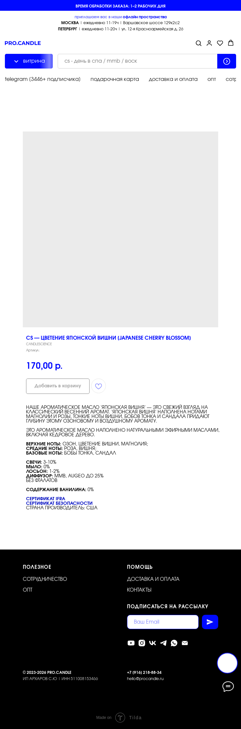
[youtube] (131, 643)
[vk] (153, 643)
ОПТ (27, 590)
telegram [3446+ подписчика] (43, 79)
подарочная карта (115, 79)
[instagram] (142, 643)
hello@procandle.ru (145, 679)
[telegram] (163, 643)
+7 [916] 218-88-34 (144, 673)
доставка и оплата (173, 79)
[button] (198, 43)
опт (211, 79)
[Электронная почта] (185, 643)
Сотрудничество (45, 579)
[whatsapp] (174, 643)
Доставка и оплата (153, 579)
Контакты (139, 590)
